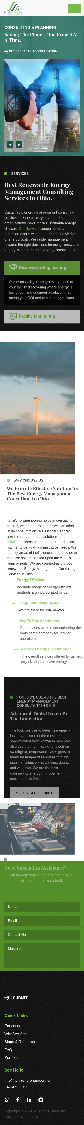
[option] (42, 86)
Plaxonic (31, 1117)
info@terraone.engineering (27, 1080)
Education (13, 1026)
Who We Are (15, 1034)
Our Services (29, 238)
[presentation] (38, 982)
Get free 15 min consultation (30, 51)
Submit (16, 997)
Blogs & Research (19, 1042)
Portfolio (11, 1057)
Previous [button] (10, 144)
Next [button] (19, 144)
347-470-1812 (16, 1087)
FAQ (8, 1050)
